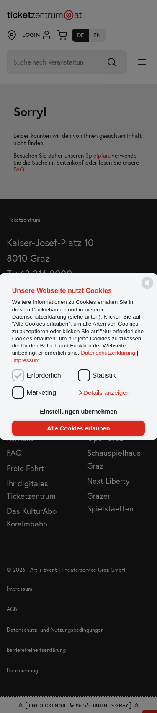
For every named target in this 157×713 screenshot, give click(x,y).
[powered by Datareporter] (147, 288)
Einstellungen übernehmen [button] (78, 411)
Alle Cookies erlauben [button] (78, 428)
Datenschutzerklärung (108, 353)
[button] (104, 392)
